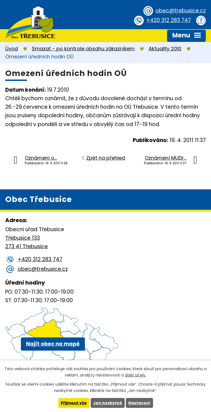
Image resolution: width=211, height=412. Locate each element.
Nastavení (139, 403)
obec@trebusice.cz (181, 10)
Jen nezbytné (107, 403)
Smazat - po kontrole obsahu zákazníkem (83, 48)
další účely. (135, 375)
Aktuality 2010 (165, 48)
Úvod (11, 48)
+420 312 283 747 (168, 20)
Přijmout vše (74, 403)
